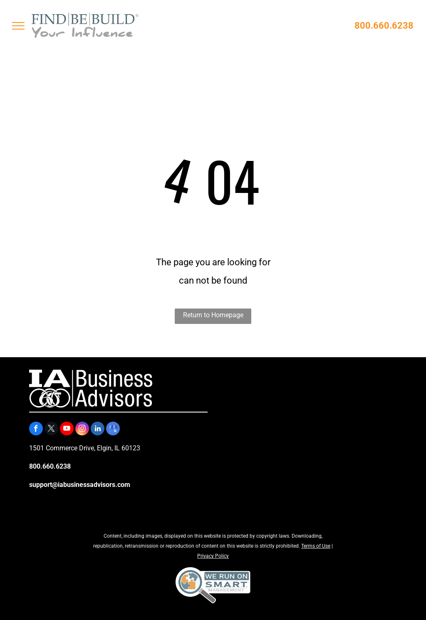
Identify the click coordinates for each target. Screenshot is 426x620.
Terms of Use (315, 546)
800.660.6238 (384, 25)
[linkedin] (97, 429)
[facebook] (36, 429)
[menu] (18, 26)
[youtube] (67, 429)
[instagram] (82, 429)
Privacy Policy (213, 556)
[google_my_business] (113, 429)
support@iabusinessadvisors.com (79, 485)
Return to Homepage (213, 315)
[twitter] (51, 429)
